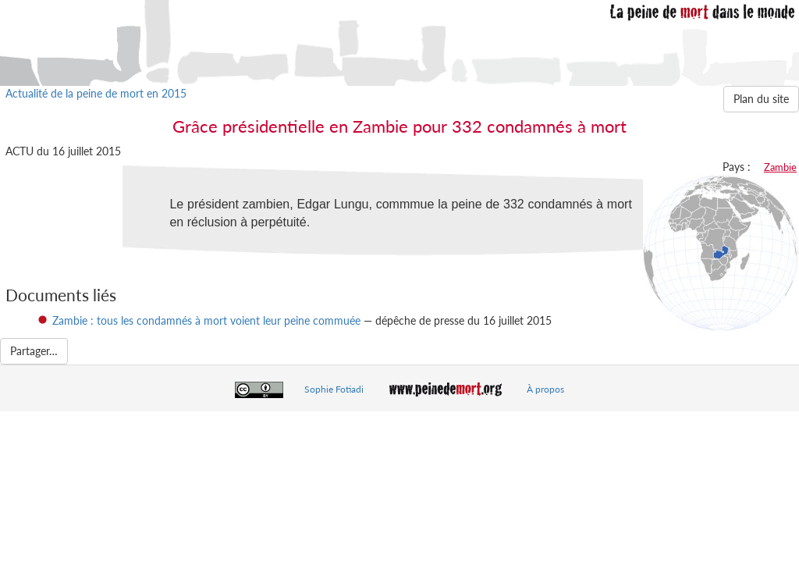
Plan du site (761, 98)
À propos (545, 389)
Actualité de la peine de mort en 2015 (95, 93)
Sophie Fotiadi (334, 389)
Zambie (780, 167)
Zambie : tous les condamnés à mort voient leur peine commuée (206, 320)
